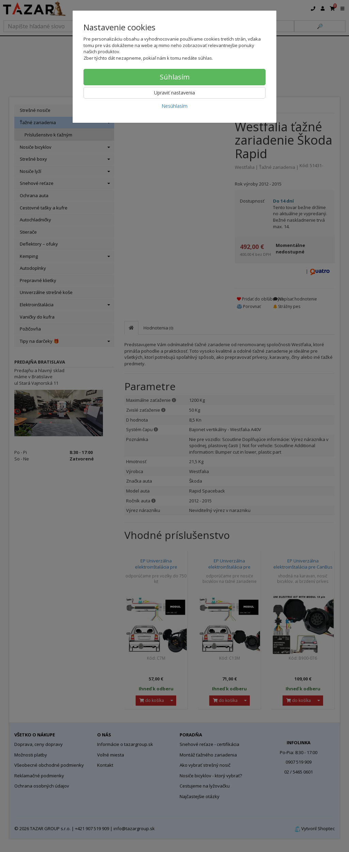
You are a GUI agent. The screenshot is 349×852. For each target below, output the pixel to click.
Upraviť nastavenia (174, 92)
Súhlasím (174, 77)
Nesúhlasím (174, 106)
